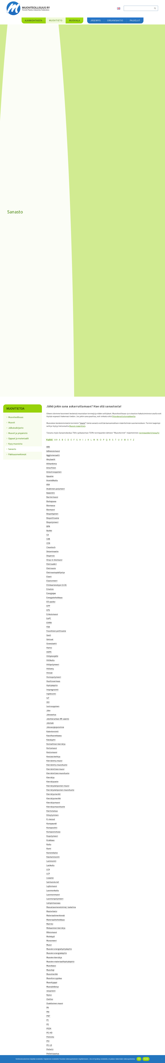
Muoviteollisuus (15, 417)
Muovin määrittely (77, 426)
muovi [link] (82, 423)
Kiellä (146, 1059)
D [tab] (68, 439)
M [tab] (94, 439)
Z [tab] (133, 439)
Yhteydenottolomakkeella (123, 416)
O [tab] (100, 439)
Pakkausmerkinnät (17, 454)
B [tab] (62, 439)
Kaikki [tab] (49, 439)
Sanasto (12, 449)
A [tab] (59, 439)
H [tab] (80, 439)
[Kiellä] (161, 1059)
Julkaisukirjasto (15, 427)
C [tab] (65, 439)
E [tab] (71, 439)
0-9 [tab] (55, 439)
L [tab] (91, 439)
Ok (139, 1059)
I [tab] (82, 439)
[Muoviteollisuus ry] (29, 8)
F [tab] (74, 439)
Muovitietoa (15, 408)
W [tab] (125, 439)
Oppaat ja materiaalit (18, 438)
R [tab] (109, 439)
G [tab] (77, 439)
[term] (48, 446)
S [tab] (112, 439)
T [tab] (115, 439)
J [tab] (85, 439)
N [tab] (97, 439)
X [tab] (128, 439)
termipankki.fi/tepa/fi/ (149, 432)
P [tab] (103, 439)
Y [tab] (130, 439)
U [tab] (118, 439)
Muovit (11, 422)
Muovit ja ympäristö (17, 433)
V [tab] (121, 439)
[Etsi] (138, 8)
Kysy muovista (15, 443)
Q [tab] (106, 439)
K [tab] (88, 439)
